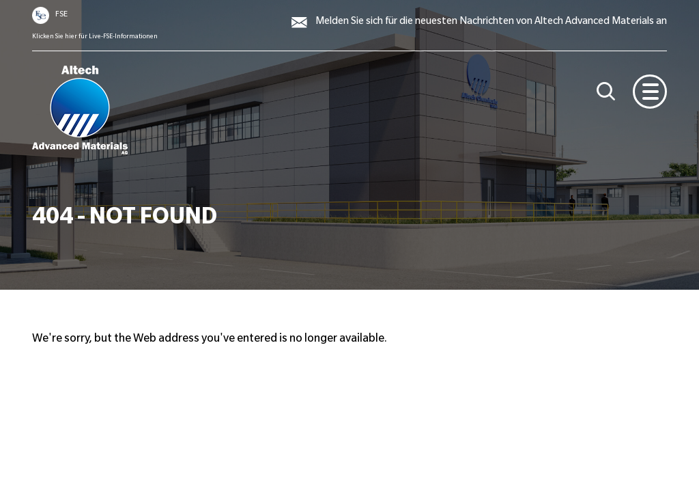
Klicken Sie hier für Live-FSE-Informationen (95, 36)
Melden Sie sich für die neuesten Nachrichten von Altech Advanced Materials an (491, 22)
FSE (61, 15)
